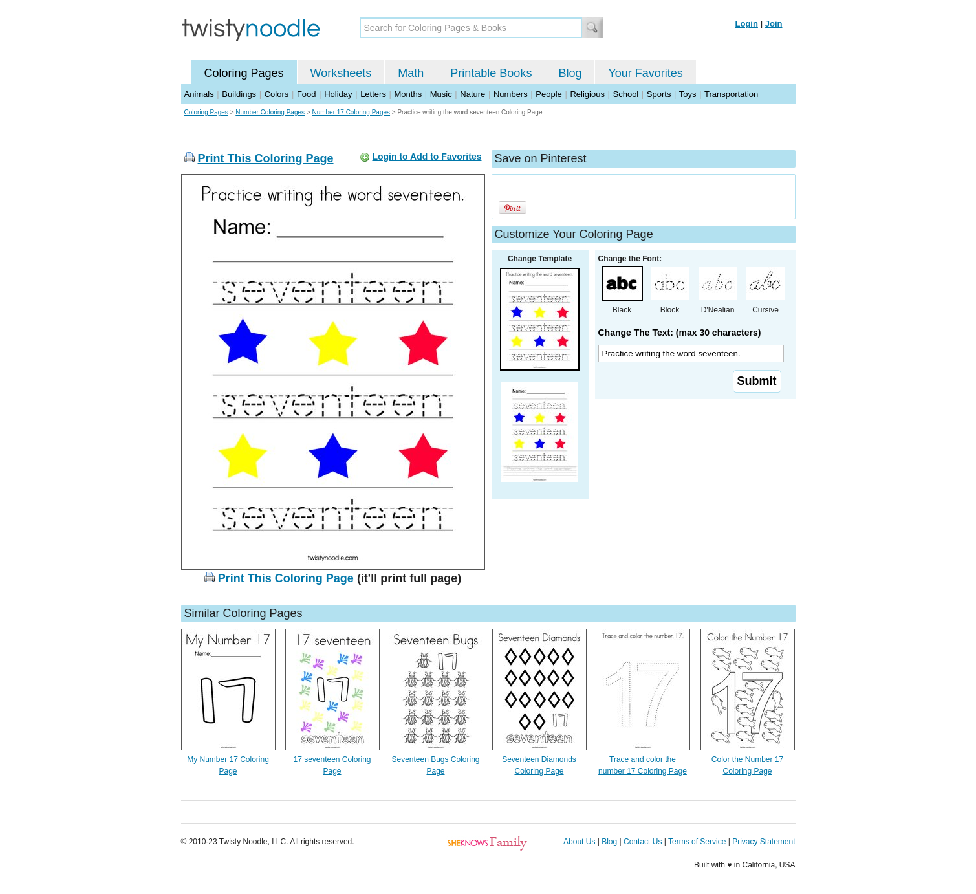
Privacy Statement (763, 841)
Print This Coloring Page (266, 158)
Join (774, 23)
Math (411, 73)
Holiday (338, 94)
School (626, 94)
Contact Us (643, 841)
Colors (277, 94)
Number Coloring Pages (270, 112)
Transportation (731, 94)
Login (746, 23)
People (548, 94)
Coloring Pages (244, 73)
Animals (199, 94)
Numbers (510, 94)
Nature (472, 94)
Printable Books (491, 73)
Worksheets (341, 73)
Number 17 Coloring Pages (351, 112)
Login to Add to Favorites (426, 156)
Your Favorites (645, 73)
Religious (587, 94)
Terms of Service (697, 841)
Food (306, 94)
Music (441, 94)
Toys (688, 94)
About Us (579, 841)
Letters (373, 94)
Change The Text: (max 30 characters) (679, 332)
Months (408, 94)
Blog (569, 73)
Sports (659, 94)
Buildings (239, 94)
